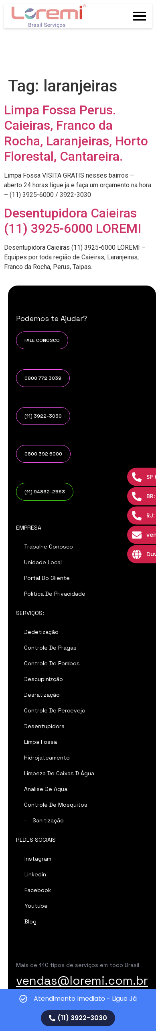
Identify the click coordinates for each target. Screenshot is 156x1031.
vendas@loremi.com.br (82, 980)
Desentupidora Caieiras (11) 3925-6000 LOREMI (72, 220)
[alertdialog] (78, 1010)
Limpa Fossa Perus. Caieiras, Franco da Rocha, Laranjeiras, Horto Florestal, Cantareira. (76, 133)
